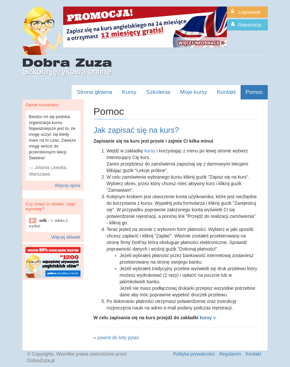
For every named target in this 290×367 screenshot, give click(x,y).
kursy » (208, 317)
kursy (149, 150)
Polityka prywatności (194, 354)
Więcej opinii (68, 185)
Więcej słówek (66, 237)
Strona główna (94, 92)
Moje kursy (193, 92)
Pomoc (254, 92)
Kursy (129, 92)
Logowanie (246, 12)
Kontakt (226, 92)
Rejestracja (246, 24)
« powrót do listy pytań (116, 337)
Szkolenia (158, 92)
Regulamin (230, 354)
